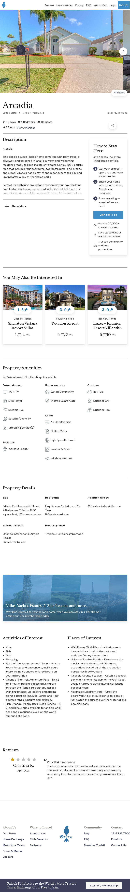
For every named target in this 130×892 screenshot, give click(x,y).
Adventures (38, 833)
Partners (35, 845)
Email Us (116, 839)
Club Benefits (39, 839)
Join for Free (108, 214)
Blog (87, 833)
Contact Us (118, 845)
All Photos (119, 92)
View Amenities (26, 128)
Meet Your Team (14, 845)
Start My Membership (104, 885)
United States (10, 112)
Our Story (9, 833)
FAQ (86, 839)
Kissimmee (38, 112)
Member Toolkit (94, 845)
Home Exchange (13, 839)
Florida (25, 112)
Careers (8, 857)
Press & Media (12, 851)
